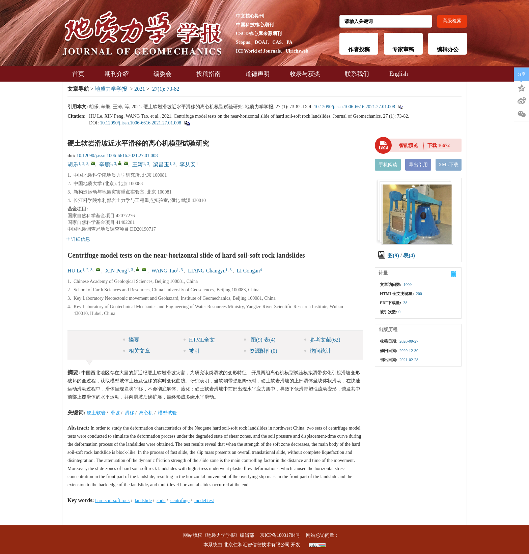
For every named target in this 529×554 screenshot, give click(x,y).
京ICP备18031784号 (280, 535)
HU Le (74, 270)
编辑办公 (447, 49)
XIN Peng (116, 270)
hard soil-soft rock (112, 500)
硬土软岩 (96, 412)
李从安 (187, 164)
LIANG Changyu (207, 270)
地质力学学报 (111, 89)
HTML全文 (199, 340)
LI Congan (248, 270)
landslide (143, 500)
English (398, 73)
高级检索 (452, 20)
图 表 (259, 340)
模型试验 (167, 412)
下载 (438, 145)
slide (161, 500)
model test (204, 500)
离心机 (146, 412)
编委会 (165, 73)
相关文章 (136, 351)
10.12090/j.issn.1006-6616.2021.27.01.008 (354, 106)
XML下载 (448, 164)
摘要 (131, 340)
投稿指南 (210, 73)
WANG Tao (163, 270)
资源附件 (260, 351)
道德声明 (257, 73)
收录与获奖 (307, 73)
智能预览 (408, 145)
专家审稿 (403, 49)
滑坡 (115, 412)
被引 (192, 351)
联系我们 (357, 73)
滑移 (129, 412)
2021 (139, 89)
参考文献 (322, 340)
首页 (78, 73)
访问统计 (317, 351)
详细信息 (78, 239)
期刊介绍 (119, 73)
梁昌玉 (161, 164)
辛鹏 (104, 164)
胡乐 (72, 164)
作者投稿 (359, 49)
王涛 (137, 164)
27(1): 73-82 (165, 89)
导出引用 (418, 164)
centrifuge (180, 500)
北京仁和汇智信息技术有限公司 (257, 544)
